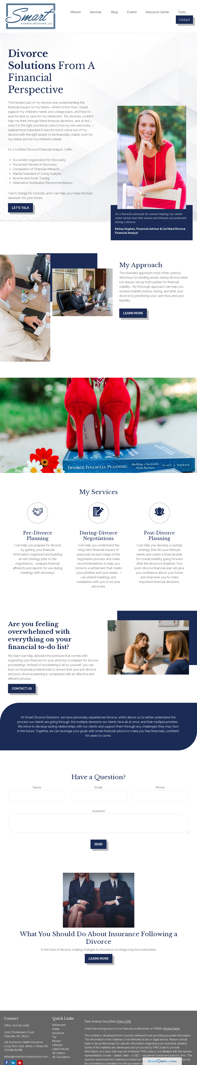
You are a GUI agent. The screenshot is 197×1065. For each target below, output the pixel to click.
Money (56, 1041)
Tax (54, 1037)
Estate (55, 1029)
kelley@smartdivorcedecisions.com (26, 1056)
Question (98, 811)
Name (37, 787)
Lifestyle (57, 1045)
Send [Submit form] (98, 844)
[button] (75, 12)
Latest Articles (60, 1049)
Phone (160, 787)
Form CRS (124, 1021)
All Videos (58, 1053)
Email (98, 787)
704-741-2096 (20, 1025)
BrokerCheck (172, 1028)
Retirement (59, 1025)
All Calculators (61, 1057)
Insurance (58, 1033)
